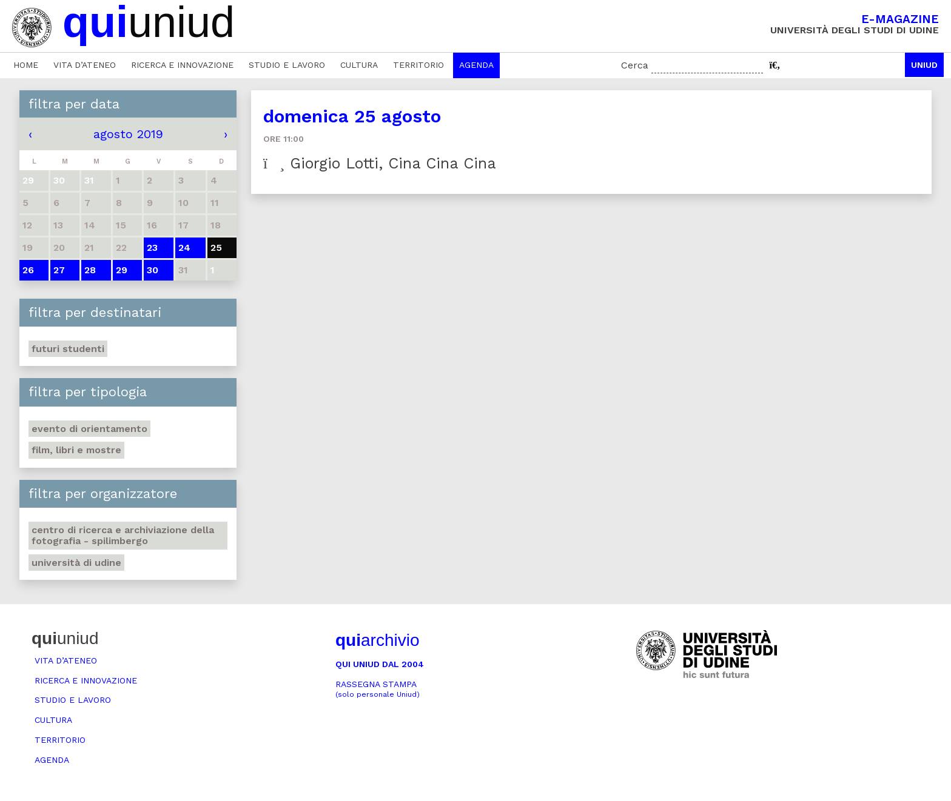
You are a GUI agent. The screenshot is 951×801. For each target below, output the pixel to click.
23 (152, 247)
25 (216, 247)
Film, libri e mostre (76, 450)
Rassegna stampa (377, 689)
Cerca (634, 65)
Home (25, 65)
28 (90, 270)
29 (121, 270)
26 (28, 270)
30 (152, 270)
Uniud (924, 65)
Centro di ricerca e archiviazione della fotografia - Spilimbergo (123, 535)
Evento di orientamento (89, 428)
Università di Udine (76, 562)
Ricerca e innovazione (182, 65)
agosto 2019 (128, 134)
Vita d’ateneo (84, 65)
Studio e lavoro (287, 65)
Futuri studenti (68, 348)
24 (184, 247)
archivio (377, 640)
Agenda (476, 65)
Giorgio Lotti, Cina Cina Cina (379, 163)
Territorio (418, 65)
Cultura (359, 65)
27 (59, 270)
